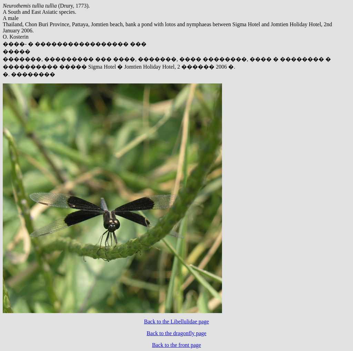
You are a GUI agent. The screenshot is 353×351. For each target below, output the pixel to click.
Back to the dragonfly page (176, 333)
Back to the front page (176, 345)
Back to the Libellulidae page (176, 321)
